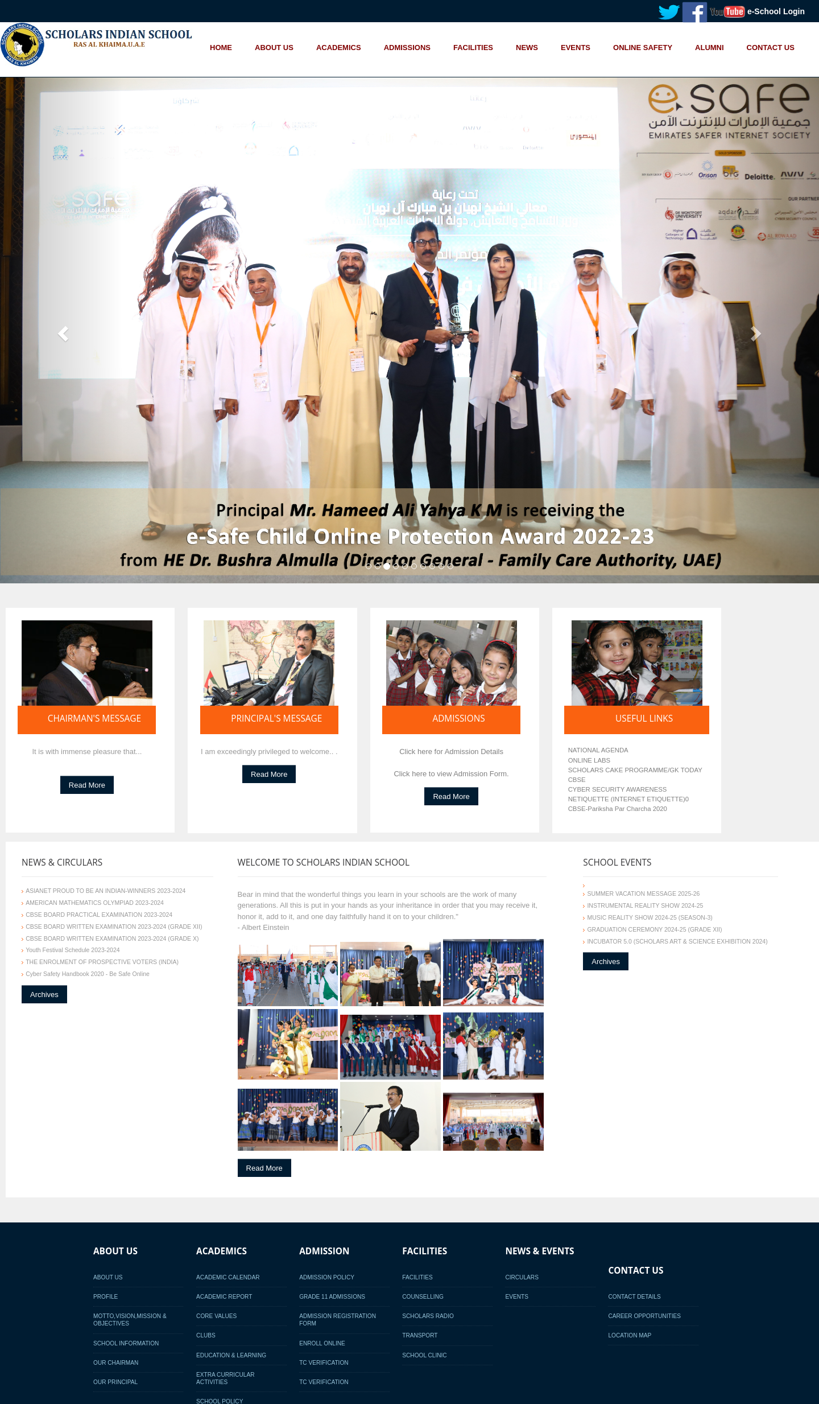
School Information (126, 1343)
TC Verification (323, 1363)
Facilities (417, 1277)
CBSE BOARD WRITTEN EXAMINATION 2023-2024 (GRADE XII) (114, 926)
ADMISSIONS (407, 47)
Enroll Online (322, 1343)
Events (516, 1297)
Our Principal (115, 1382)
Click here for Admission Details (451, 751)
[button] (61, 330)
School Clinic (424, 1355)
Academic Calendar (227, 1277)
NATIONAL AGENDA (598, 750)
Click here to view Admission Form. (451, 773)
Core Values (216, 1316)
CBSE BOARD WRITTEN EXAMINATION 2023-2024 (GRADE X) (112, 938)
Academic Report (224, 1297)
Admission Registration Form (337, 1320)
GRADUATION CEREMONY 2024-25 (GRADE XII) (654, 929)
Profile (105, 1297)
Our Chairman (115, 1363)
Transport (419, 1335)
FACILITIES (473, 47)
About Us (108, 1277)
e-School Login (776, 11)
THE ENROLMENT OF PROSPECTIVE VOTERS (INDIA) (102, 961)
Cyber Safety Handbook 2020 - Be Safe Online (88, 973)
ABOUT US (274, 47)
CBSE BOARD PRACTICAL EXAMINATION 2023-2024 (99, 914)
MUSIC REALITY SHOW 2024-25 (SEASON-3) (649, 917)
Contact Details (634, 1297)
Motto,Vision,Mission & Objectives (130, 1320)
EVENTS (575, 47)
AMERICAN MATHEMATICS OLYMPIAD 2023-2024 (95, 902)
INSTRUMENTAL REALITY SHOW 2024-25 (645, 905)
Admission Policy (326, 1277)
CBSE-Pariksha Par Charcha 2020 (617, 808)
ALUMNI (709, 47)
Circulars (522, 1277)
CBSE (577, 779)
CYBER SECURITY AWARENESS (617, 789)
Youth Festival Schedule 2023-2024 (72, 949)
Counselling (423, 1297)
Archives (44, 994)
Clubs (206, 1335)
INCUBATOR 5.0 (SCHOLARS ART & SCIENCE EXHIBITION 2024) (677, 941)
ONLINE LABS (589, 760)
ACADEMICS (338, 47)
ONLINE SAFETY (642, 47)
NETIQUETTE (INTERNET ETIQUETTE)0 (628, 799)
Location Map (629, 1335)
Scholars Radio (428, 1316)
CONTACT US (771, 47)
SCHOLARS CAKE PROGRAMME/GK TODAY (635, 770)
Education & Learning (231, 1355)
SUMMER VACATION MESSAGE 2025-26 (643, 893)
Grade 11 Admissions (332, 1297)
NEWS (527, 47)
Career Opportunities (644, 1316)
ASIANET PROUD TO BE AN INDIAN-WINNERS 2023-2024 (105, 890)
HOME (221, 47)
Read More (87, 785)
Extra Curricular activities (225, 1378)
